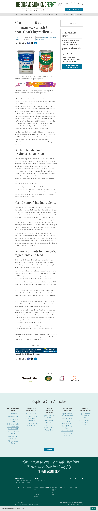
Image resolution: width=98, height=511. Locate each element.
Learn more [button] (20, 508)
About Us (54, 485)
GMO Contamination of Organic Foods (13, 425)
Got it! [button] (93, 508)
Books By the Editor (54, 491)
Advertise (61, 485)
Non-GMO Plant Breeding (67, 432)
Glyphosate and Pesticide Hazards (13, 435)
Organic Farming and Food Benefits (49, 424)
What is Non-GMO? (27, 485)
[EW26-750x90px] (36, 82)
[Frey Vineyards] (61, 376)
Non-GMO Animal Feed (67, 424)
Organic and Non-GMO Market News (46, 36)
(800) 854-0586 (61, 3)
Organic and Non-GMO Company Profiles (84, 420)
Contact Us (75, 485)
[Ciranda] (74, 376)
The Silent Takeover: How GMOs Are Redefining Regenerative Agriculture (70, 40)
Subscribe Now (35, 488)
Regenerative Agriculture (49, 419)
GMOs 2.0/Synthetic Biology (13, 430)
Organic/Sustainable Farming (49, 414)
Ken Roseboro (17, 36)
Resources (49, 447)
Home (19, 485)
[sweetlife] (29, 377)
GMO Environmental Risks (13, 418)
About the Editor (54, 488)
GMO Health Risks (13, 414)
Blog (65, 485)
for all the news (72, 64)
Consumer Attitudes (67, 416)
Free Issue (36, 494)
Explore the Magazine (74, 7)
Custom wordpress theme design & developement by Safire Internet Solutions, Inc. (71, 501)
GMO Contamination (13, 421)
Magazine (36, 485)
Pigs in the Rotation (68, 51)
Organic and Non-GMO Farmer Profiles (84, 413)
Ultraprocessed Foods (13, 439)
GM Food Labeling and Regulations (31, 422)
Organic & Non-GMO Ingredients (67, 420)
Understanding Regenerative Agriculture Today (71, 46)
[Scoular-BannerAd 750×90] (36, 348)
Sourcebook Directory (45, 485)
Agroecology (49, 427)
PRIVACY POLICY (19, 500)
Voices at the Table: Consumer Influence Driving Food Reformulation (71, 57)
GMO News (13, 411)
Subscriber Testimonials (36, 491)
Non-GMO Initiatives (67, 428)
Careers (70, 485)
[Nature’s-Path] (48, 376)
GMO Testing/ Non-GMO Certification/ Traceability (31, 416)
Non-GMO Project (31, 411)
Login (71, 476)
